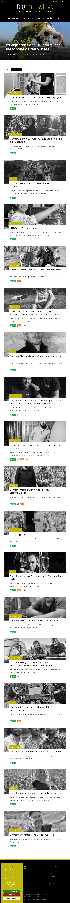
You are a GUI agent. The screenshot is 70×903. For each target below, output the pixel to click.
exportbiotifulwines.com (31, 897)
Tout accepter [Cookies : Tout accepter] (12, 891)
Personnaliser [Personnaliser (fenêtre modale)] (12, 898)
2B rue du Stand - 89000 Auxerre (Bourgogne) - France (31, 894)
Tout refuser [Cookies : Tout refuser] (11, 895)
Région (32, 69)
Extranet (4, 1)
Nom (25, 69)
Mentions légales (41, 899)
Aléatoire (16, 69)
